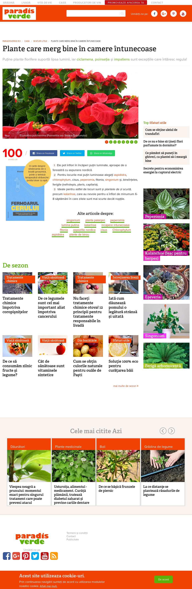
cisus (104, 230)
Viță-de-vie (44, 2)
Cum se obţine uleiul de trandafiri (161, 132)
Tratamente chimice (15, 279)
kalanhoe (69, 194)
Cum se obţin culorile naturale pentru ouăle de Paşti (87, 368)
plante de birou (79, 234)
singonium (112, 180)
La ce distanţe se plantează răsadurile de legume (161, 490)
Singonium (155, 335)
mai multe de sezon (125, 386)
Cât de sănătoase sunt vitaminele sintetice (51, 368)
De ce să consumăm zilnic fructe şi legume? (17, 368)
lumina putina (70, 225)
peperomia (87, 180)
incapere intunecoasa (115, 225)
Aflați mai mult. (48, 586)
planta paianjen (95, 220)
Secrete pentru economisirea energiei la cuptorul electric (163, 170)
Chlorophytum (121, 230)
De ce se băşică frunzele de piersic (117, 488)
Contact (157, 2)
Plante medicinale (68, 447)
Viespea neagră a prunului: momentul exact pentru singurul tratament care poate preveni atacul (26, 494)
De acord (163, 579)
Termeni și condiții (77, 533)
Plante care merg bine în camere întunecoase (76, 41)
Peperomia (154, 216)
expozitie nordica (84, 230)
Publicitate (73, 539)
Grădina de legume (158, 447)
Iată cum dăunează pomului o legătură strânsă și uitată (123, 307)
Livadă (26, 2)
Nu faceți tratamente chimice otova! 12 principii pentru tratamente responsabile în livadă (88, 312)
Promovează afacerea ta (126, 2)
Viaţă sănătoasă (53, 278)
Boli (102, 447)
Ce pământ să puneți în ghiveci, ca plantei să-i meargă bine (166, 157)
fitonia (64, 230)
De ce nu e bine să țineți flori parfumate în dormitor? (163, 143)
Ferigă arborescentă (163, 365)
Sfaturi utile (40, 41)
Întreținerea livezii (126, 278)
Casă (62, 2)
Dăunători (18, 447)
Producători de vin (87, 2)
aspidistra (120, 175)
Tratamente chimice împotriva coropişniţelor (15, 305)
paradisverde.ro (12, 41)
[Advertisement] (96, 29)
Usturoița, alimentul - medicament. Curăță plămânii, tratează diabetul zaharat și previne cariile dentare (71, 494)
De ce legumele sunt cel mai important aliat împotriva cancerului (51, 307)
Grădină (9, 2)
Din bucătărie (87, 340)
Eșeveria (153, 297)
